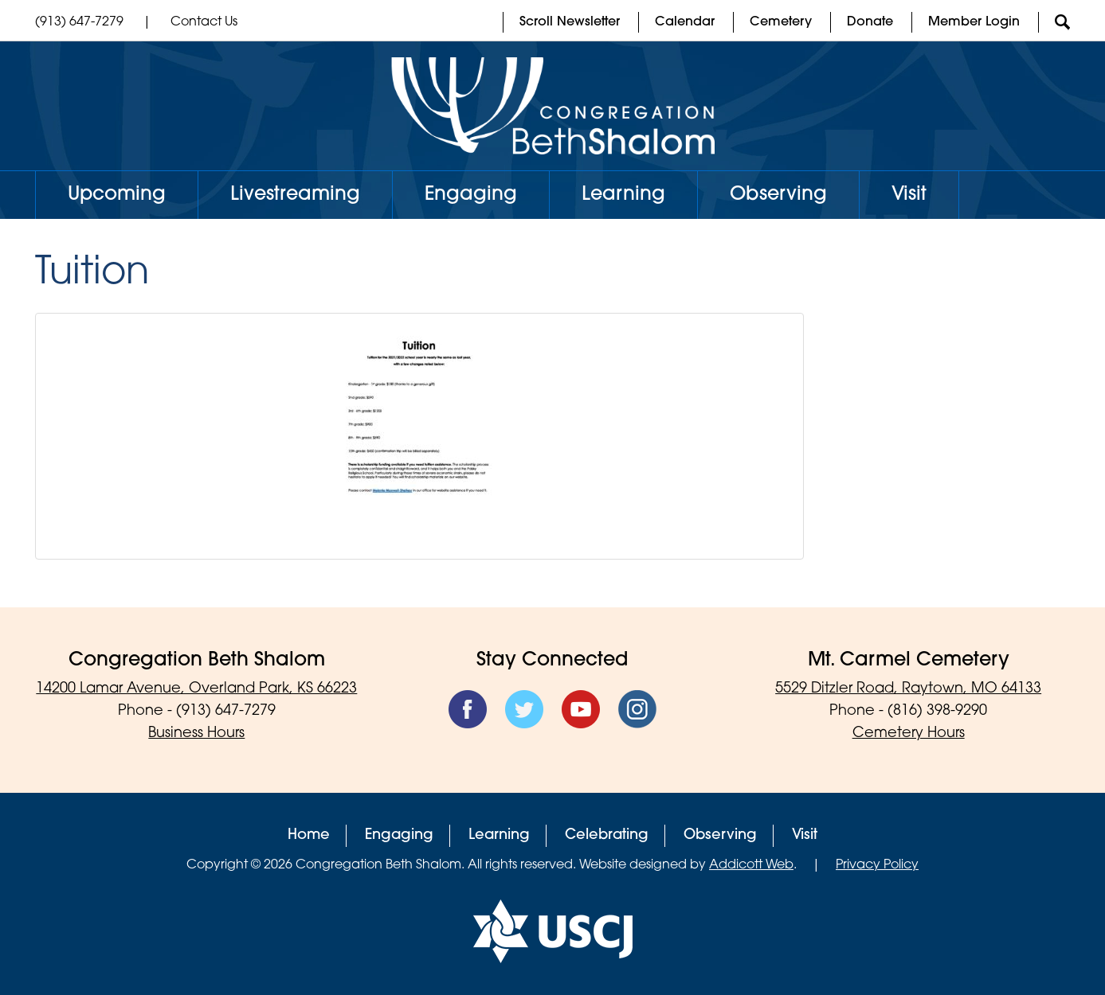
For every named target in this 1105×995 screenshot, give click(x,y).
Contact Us (203, 22)
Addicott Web (751, 865)
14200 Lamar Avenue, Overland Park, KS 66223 (196, 688)
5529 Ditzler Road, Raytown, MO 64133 (908, 688)
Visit (909, 195)
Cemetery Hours (908, 733)
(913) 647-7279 (79, 22)
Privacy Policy (877, 865)
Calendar (685, 22)
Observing (778, 195)
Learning (623, 195)
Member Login (974, 22)
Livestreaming (295, 195)
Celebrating (607, 835)
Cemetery (781, 22)
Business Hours (196, 733)
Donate (870, 22)
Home (309, 835)
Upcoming (117, 195)
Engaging (471, 195)
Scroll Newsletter (569, 22)
